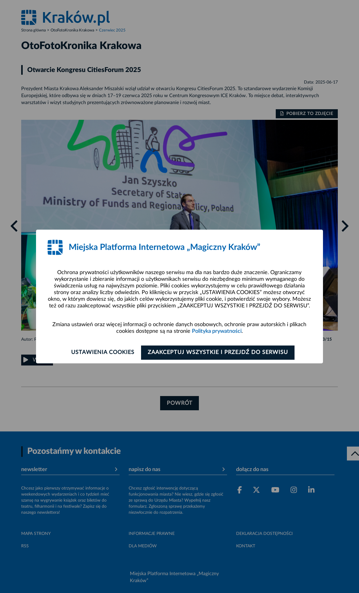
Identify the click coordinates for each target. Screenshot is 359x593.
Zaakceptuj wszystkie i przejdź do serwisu (219, 352)
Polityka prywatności (217, 331)
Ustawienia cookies (101, 352)
